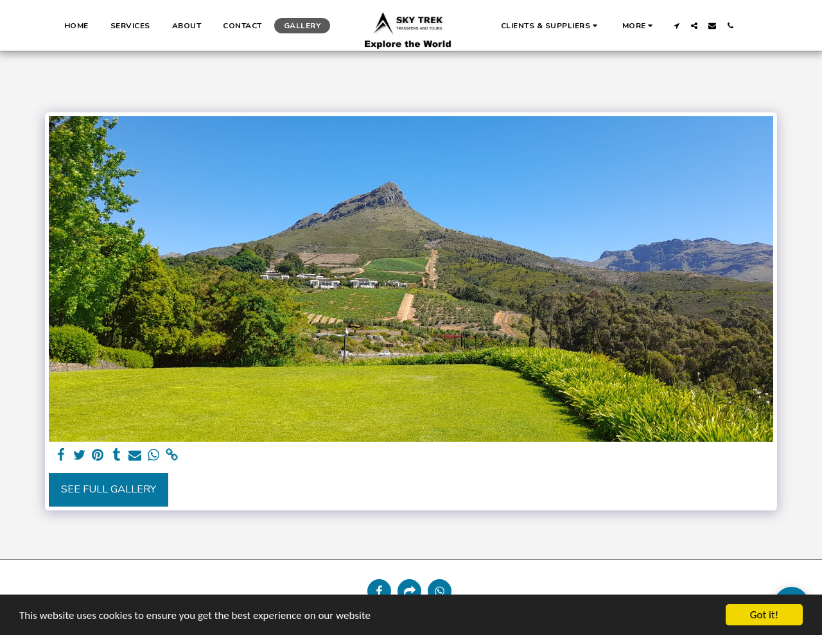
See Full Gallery (108, 489)
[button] (550, 25)
